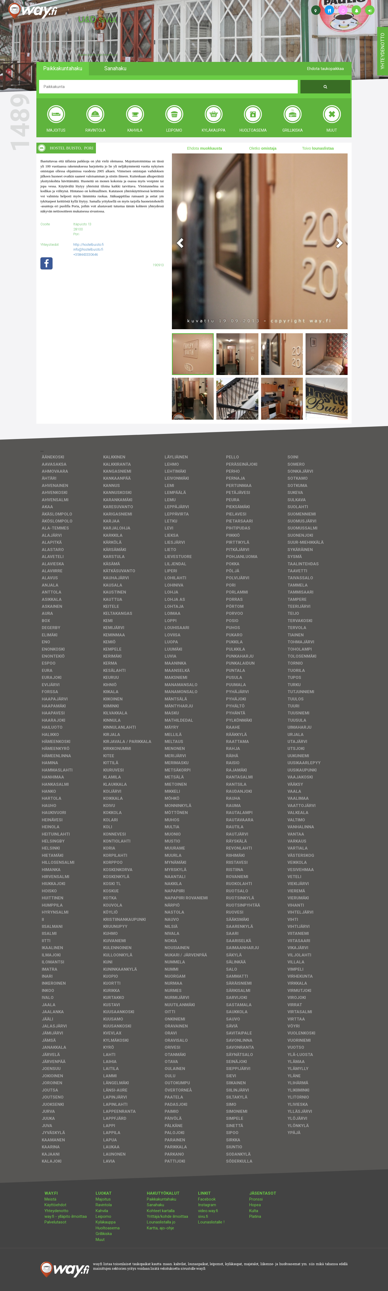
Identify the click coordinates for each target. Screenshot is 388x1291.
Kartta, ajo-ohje (160, 1228)
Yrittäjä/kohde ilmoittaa (167, 1216)
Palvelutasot (55, 1222)
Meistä (50, 1199)
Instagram (207, 1204)
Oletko (262, 148)
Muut (100, 1239)
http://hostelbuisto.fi (88, 245)
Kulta (253, 1210)
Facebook (207, 1199)
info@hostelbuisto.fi (88, 249)
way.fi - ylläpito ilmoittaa (65, 1216)
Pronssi (256, 1199)
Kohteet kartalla (161, 1210)
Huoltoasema (108, 1228)
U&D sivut (97, 19)
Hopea (255, 1204)
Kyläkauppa (106, 1222)
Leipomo (103, 1216)
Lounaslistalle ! (211, 1222)
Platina (255, 1216)
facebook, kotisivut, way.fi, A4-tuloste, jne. (98, 55)
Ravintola (104, 1204)
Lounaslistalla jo (161, 1222)
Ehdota (204, 148)
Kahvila (102, 1210)
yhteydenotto (382, 51)
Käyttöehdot (55, 1204)
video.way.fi (208, 1210)
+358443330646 (85, 254)
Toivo (318, 148)
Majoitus (103, 1199)
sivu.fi (203, 1216)
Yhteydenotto (56, 1210)
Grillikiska (104, 1233)
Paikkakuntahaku (161, 1199)
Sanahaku (155, 1204)
